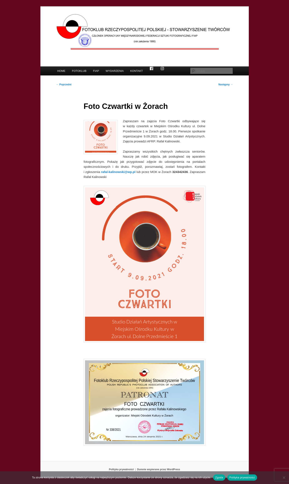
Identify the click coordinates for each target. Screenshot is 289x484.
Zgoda (219, 477)
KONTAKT (136, 70)
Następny (225, 84)
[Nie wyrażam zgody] (284, 477)
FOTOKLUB (79, 70)
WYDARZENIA (115, 70)
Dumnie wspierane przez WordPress (158, 469)
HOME (61, 70)
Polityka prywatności (121, 469)
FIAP (96, 70)
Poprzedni (63, 84)
